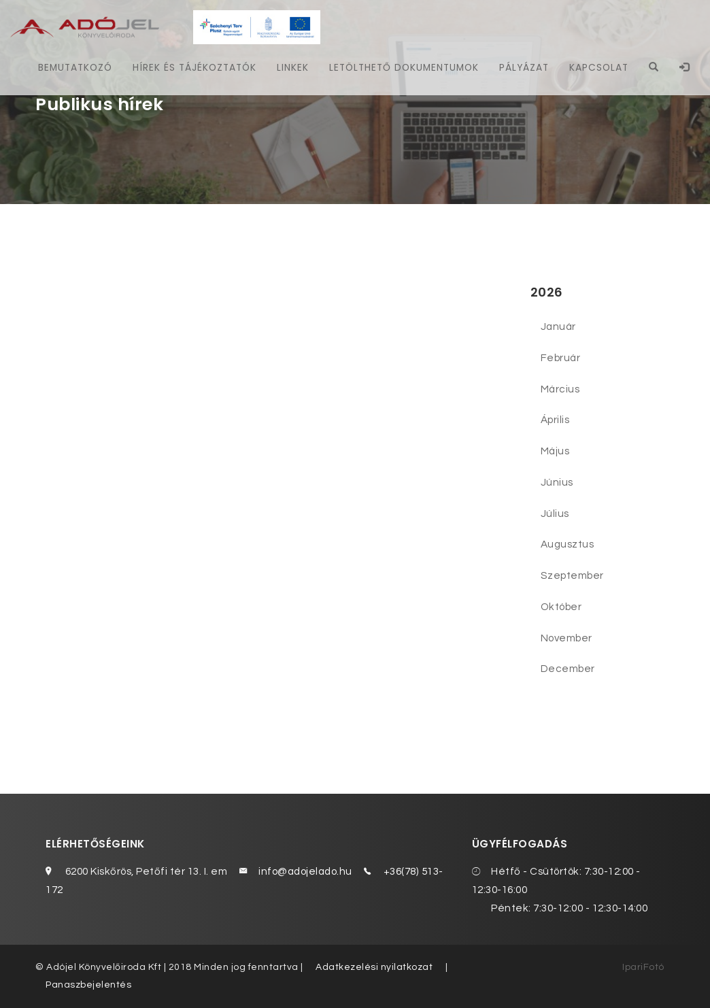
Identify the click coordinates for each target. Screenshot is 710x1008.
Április (555, 419)
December (568, 668)
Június (557, 482)
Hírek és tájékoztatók (194, 67)
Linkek (293, 67)
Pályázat (524, 67)
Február (561, 357)
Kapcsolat (598, 67)
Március (560, 389)
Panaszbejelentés (88, 985)
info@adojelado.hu (305, 871)
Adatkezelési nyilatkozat (374, 967)
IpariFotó (643, 967)
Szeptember (572, 575)
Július (555, 513)
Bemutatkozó (75, 67)
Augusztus (567, 544)
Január (558, 326)
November (566, 638)
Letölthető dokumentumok (404, 67)
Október (561, 606)
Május (555, 451)
